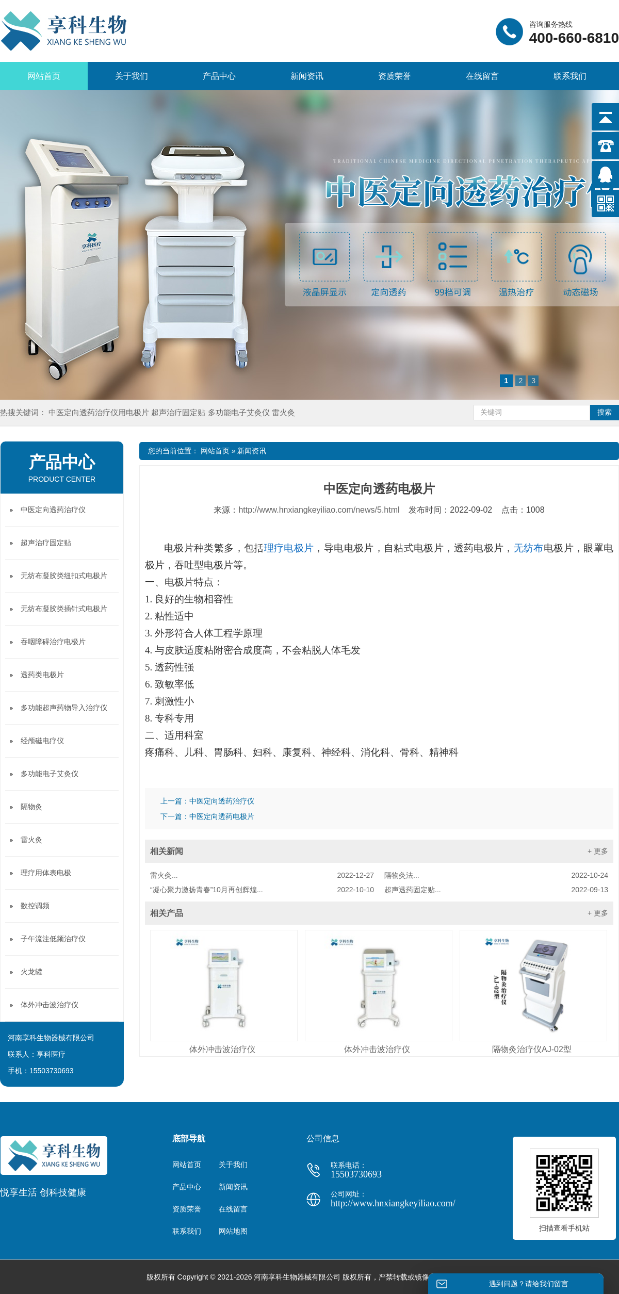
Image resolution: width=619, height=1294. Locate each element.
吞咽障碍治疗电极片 (53, 641)
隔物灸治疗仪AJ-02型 (532, 1049)
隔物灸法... (496, 875)
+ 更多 (598, 851)
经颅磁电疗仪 (42, 740)
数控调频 (35, 906)
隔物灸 (31, 806)
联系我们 (570, 76)
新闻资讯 (306, 76)
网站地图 (233, 1231)
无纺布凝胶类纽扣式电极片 (64, 575)
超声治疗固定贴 (179, 412)
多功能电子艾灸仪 (240, 412)
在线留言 (482, 76)
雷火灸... (262, 875)
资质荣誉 (394, 76)
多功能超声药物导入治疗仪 (64, 707)
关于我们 (131, 76)
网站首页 (43, 76)
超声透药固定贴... (496, 889)
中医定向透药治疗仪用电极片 (99, 412)
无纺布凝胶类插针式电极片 (64, 608)
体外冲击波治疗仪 (222, 1049)
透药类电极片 (42, 674)
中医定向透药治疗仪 (221, 801)
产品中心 (219, 76)
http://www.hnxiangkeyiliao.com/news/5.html (318, 509)
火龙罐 (31, 972)
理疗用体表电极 (46, 873)
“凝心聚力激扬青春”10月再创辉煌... (262, 889)
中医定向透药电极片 (221, 816)
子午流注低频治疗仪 (53, 939)
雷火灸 (283, 412)
